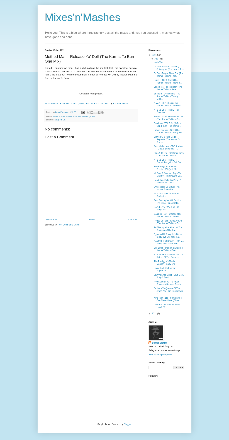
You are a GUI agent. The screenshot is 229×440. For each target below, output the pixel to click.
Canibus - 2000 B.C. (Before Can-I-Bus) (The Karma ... (167, 124)
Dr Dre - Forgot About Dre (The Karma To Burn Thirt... (168, 74)
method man (71, 117)
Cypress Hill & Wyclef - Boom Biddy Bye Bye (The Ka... (168, 235)
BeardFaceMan (121, 103)
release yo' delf (88, 117)
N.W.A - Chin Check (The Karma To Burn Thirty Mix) (167, 104)
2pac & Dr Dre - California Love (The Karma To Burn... (169, 154)
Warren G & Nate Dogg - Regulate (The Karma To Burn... (167, 139)
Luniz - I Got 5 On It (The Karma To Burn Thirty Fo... (168, 81)
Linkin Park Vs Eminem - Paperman (165, 269)
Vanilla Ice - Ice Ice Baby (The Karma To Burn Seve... (168, 88)
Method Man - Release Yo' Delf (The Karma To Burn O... (168, 117)
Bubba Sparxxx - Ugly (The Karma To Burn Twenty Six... (169, 131)
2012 (154, 313)
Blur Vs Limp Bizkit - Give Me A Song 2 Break (168, 276)
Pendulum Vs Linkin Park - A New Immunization (167, 181)
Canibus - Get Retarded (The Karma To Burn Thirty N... (168, 215)
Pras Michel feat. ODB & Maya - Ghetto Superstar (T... (168, 147)
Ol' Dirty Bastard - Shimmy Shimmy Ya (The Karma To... (169, 67)
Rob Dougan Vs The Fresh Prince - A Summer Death (167, 283)
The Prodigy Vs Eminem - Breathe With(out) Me (166, 167)
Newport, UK (60, 120)
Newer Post (51, 219)
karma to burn (59, 117)
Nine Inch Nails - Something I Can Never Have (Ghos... (168, 299)
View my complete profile (160, 354)
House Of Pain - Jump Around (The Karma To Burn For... (168, 222)
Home (92, 219)
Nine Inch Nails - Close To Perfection (166, 194)
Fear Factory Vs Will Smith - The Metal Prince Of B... (167, 201)
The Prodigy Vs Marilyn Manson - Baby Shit (165, 262)
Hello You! (159, 62)
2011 (154, 55)
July (156, 59)
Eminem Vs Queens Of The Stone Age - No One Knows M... (168, 291)
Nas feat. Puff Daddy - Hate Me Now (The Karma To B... (169, 242)
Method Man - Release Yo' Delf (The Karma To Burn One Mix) (77, 103)
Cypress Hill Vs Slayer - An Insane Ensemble (166, 188)
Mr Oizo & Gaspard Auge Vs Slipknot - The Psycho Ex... (168, 174)
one (79, 117)
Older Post (132, 219)
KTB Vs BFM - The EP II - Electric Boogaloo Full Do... (168, 161)
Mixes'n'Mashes (82, 17)
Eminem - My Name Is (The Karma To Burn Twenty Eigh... (167, 96)
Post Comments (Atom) (69, 224)
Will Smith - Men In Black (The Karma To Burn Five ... (168, 249)
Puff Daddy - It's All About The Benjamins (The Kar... (168, 228)
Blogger (127, 424)
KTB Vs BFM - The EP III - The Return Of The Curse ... (168, 255)
